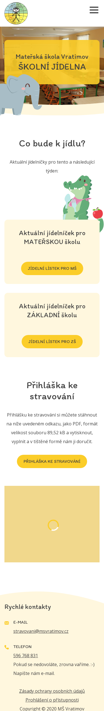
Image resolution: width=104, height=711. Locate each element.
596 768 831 (25, 655)
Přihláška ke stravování (52, 461)
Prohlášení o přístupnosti (52, 700)
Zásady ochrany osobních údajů (52, 691)
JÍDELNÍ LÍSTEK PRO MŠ (52, 268)
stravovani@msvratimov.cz (41, 631)
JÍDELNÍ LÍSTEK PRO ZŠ (52, 341)
